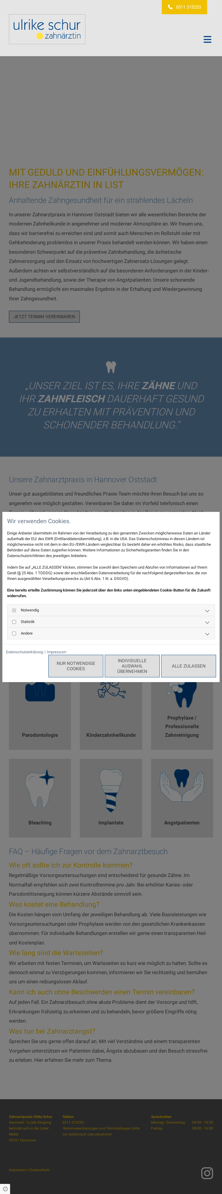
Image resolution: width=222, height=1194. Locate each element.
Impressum (56, 652)
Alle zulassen (189, 666)
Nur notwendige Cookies (76, 666)
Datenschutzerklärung (24, 652)
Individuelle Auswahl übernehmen (132, 666)
